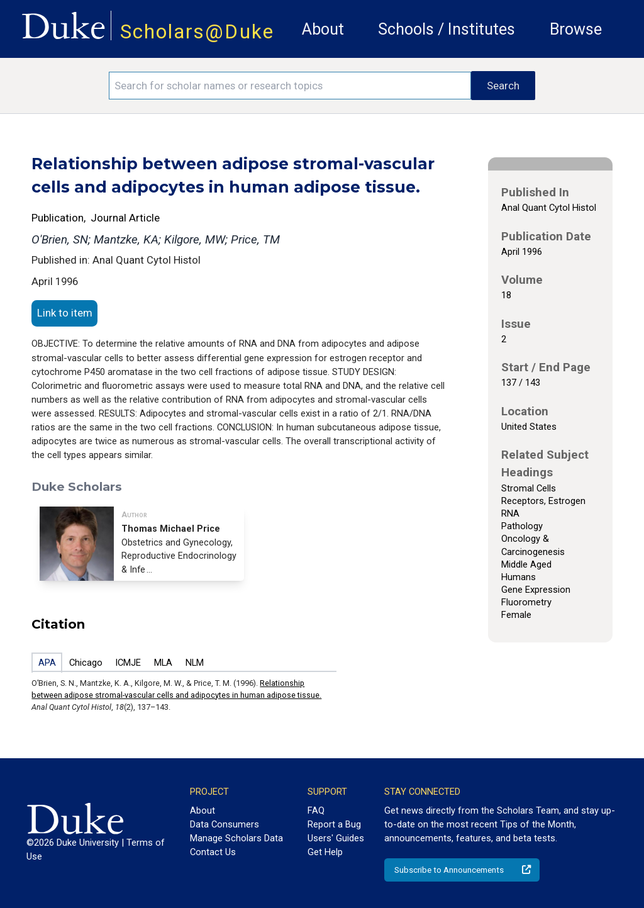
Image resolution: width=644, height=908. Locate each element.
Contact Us (213, 852)
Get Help (325, 852)
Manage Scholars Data (236, 838)
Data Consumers (224, 824)
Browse (576, 29)
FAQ (316, 810)
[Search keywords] (290, 85)
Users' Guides (336, 838)
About (323, 29)
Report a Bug (334, 824)
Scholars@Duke (197, 31)
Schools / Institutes (446, 29)
